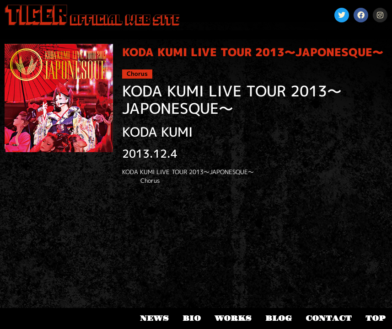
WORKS (233, 318)
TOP (375, 318)
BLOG (278, 318)
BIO (192, 318)
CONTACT (329, 318)
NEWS (154, 318)
